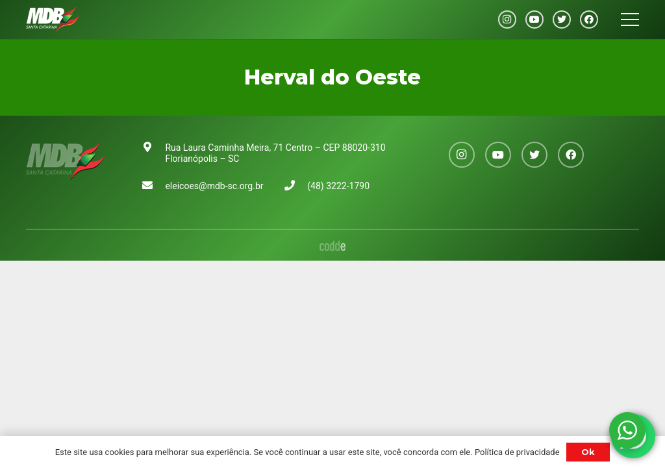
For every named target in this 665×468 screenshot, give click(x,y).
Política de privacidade (517, 452)
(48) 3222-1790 (338, 186)
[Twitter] (562, 19)
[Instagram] (507, 19)
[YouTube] (534, 19)
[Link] (52, 19)
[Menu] (629, 19)
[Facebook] (589, 19)
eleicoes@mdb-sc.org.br (214, 186)
